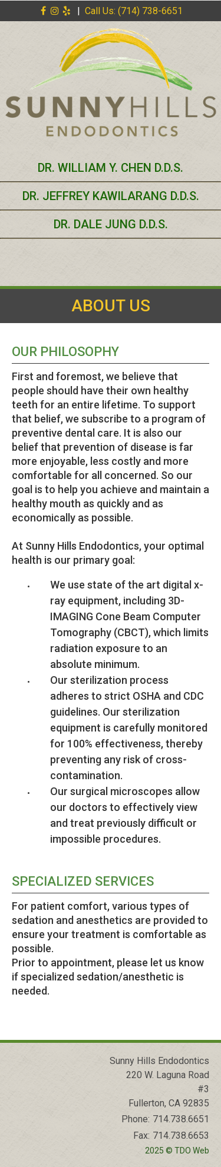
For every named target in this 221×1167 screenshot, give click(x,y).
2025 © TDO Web (177, 1150)
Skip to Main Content (38, 4)
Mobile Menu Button (15, 269)
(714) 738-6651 (150, 10)
